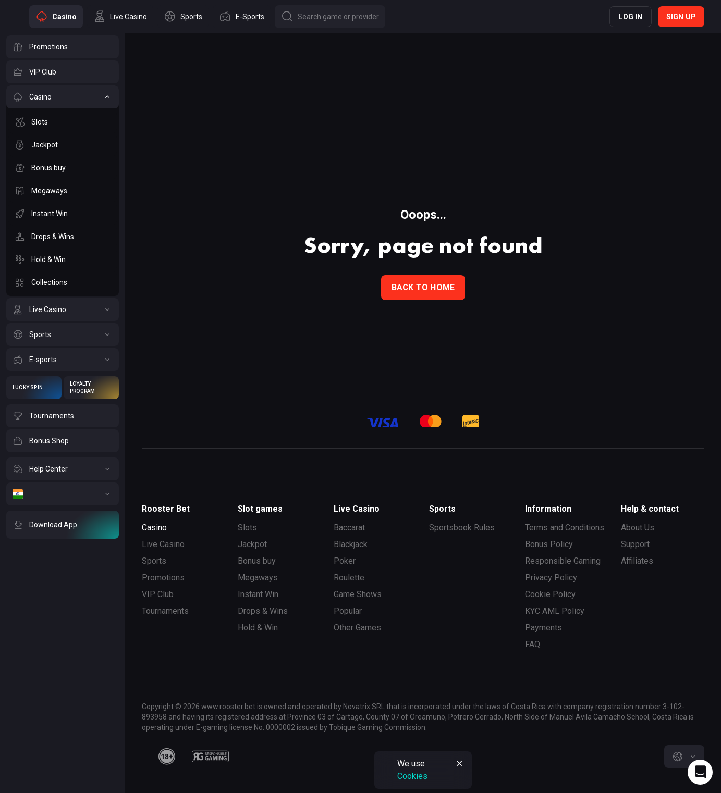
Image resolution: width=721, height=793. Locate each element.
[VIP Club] (62, 71)
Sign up (681, 17)
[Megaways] (62, 190)
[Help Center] (62, 468)
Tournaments (165, 611)
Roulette (349, 578)
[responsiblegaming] (210, 756)
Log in (630, 17)
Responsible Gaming (563, 561)
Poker (345, 561)
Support (635, 544)
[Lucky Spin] (34, 387)
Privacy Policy (551, 578)
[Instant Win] (62, 213)
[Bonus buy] (62, 167)
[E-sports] (62, 359)
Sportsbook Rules (462, 527)
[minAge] (166, 756)
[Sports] (62, 334)
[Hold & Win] (62, 259)
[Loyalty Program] (91, 387)
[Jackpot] (62, 144)
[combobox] (684, 756)
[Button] (330, 16)
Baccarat (349, 527)
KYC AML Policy (554, 611)
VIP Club (158, 594)
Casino (154, 527)
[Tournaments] (62, 415)
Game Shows (358, 594)
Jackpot (252, 544)
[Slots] (62, 121)
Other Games (357, 628)
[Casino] (62, 96)
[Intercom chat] (700, 772)
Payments (543, 628)
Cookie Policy (550, 594)
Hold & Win (258, 628)
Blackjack (351, 544)
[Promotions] (62, 46)
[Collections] (62, 282)
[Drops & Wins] (62, 236)
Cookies (412, 776)
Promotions (163, 578)
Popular (348, 611)
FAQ (532, 644)
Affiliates (637, 561)
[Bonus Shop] (62, 440)
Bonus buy (257, 561)
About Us (637, 527)
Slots (247, 527)
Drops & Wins (263, 611)
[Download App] (62, 525)
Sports (154, 561)
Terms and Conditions (564, 527)
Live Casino (163, 544)
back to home (423, 287)
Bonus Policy (549, 544)
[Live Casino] (62, 309)
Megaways (258, 578)
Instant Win (258, 594)
